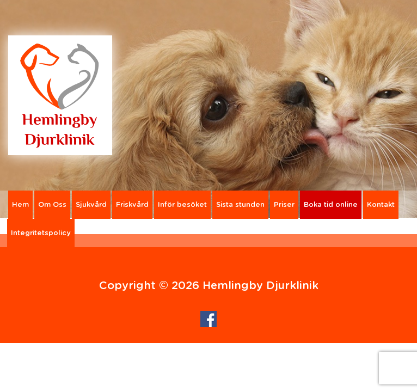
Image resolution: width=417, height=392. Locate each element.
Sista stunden (240, 205)
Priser (284, 205)
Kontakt (381, 205)
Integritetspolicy (41, 233)
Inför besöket (182, 205)
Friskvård (132, 205)
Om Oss (52, 205)
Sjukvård (91, 205)
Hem (20, 205)
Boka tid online (331, 205)
